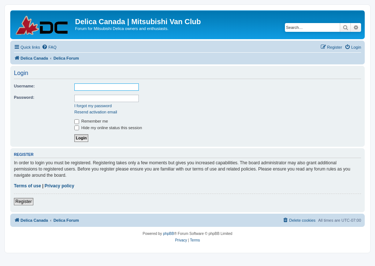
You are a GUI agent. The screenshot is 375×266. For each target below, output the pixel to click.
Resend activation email (95, 112)
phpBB (168, 234)
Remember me (91, 121)
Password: (24, 97)
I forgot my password (93, 106)
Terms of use (27, 185)
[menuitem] (49, 47)
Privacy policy (59, 185)
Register (23, 201)
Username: (24, 86)
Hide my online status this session (108, 127)
